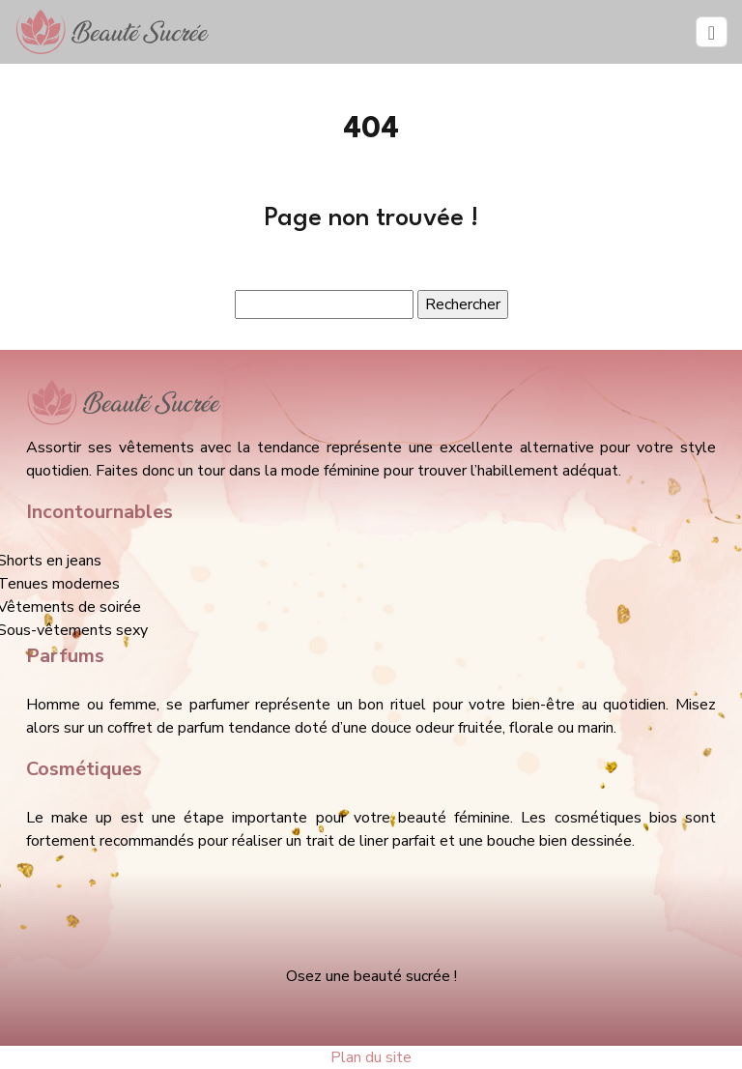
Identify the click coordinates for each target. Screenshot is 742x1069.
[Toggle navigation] (712, 32)
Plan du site (371, 1057)
